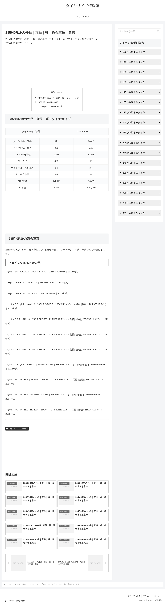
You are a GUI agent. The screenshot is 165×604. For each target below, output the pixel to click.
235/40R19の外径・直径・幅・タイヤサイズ (58, 98)
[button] (158, 31)
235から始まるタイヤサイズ (17, 429)
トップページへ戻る (132, 596)
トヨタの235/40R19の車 (51, 106)
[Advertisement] (57, 67)
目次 (53, 92)
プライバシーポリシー (152, 596)
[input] (139, 31)
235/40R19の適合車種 (47, 102)
